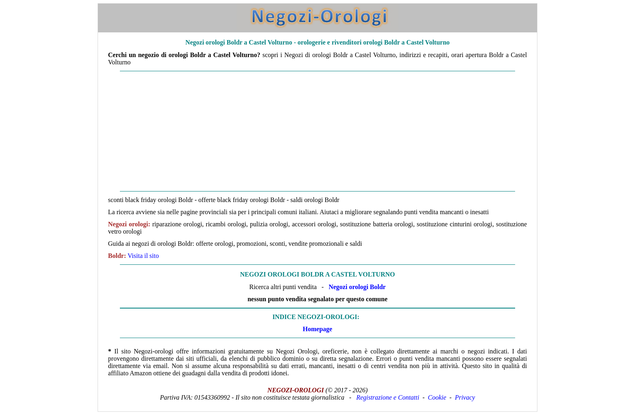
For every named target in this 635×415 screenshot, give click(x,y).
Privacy (465, 397)
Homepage (317, 329)
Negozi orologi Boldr (357, 286)
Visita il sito (143, 255)
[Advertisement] (317, 131)
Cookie (437, 397)
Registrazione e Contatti (388, 397)
